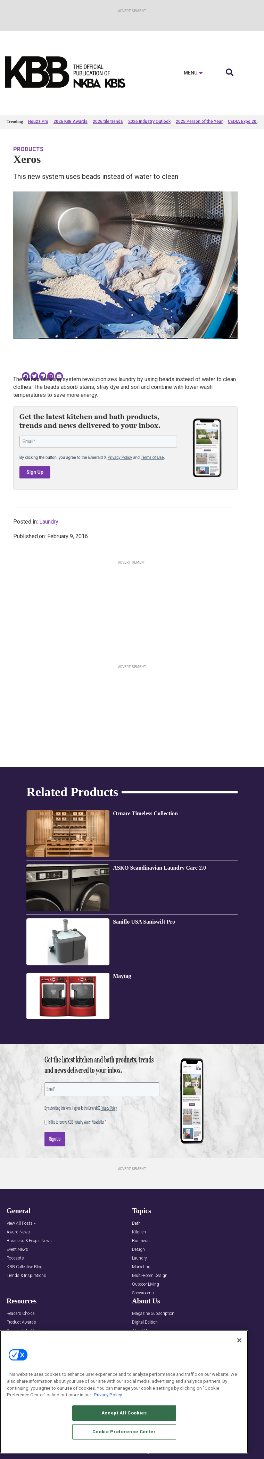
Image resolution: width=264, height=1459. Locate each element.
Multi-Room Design (149, 1275)
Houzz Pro (38, 121)
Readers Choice (20, 1313)
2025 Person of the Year (199, 121)
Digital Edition (145, 1322)
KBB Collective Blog (24, 1267)
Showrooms (143, 1293)
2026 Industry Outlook (149, 121)
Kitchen (139, 1232)
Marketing (141, 1267)
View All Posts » (21, 1223)
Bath (136, 1223)
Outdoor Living (145, 1284)
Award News (18, 1232)
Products (28, 149)
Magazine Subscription (153, 1313)
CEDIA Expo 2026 (244, 121)
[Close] (239, 1340)
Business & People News (29, 1241)
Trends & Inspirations (26, 1275)
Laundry (48, 521)
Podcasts (15, 1258)
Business (141, 1241)
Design (138, 1249)
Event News (17, 1249)
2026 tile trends (108, 121)
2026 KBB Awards (70, 121)
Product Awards (21, 1322)
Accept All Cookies (124, 1412)
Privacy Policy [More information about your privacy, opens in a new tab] (108, 1394)
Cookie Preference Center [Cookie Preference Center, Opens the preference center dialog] (124, 1431)
